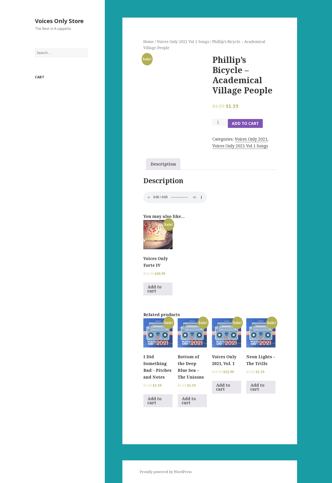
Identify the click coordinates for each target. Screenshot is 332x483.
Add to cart (245, 123)
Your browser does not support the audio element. (175, 197)
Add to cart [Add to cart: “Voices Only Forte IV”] (154, 289)
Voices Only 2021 (251, 139)
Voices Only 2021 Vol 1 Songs (183, 41)
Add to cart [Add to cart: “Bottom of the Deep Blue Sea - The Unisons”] (189, 400)
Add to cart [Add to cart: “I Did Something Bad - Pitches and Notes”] (154, 400)
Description (163, 164)
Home (148, 41)
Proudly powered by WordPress (166, 471)
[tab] (163, 164)
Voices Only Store (59, 21)
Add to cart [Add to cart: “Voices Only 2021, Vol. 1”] (223, 387)
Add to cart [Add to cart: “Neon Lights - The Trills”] (257, 387)
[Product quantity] (219, 122)
